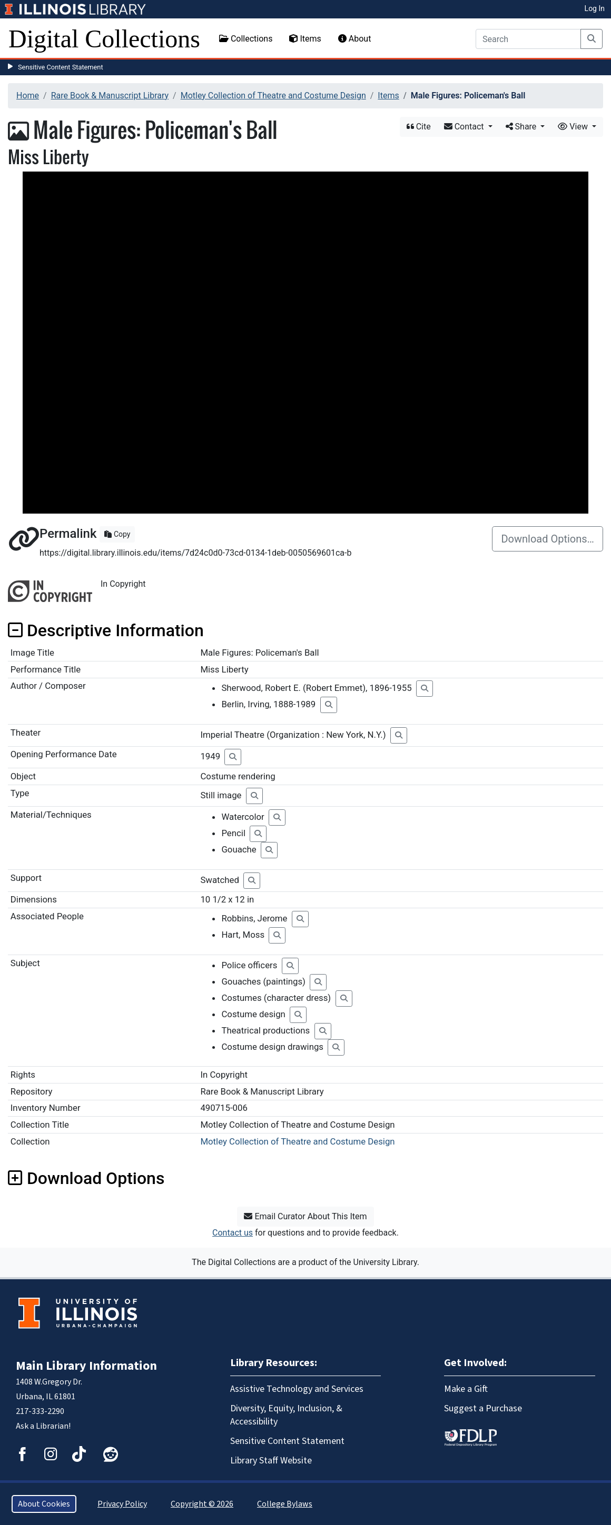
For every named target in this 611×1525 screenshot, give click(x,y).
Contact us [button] (232, 1233)
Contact (465, 127)
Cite (419, 127)
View (574, 127)
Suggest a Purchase (483, 1408)
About (354, 39)
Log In (595, 8)
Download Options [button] (86, 1178)
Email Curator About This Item (305, 1216)
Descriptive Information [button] (106, 630)
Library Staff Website (271, 1460)
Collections (246, 39)
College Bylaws (284, 1504)
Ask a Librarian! (43, 1426)
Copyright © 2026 (202, 1504)
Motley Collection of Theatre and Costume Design (273, 96)
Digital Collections (104, 39)
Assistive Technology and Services (296, 1389)
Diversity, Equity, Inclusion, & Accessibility (286, 1415)
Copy (117, 534)
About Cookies (44, 1504)
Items (305, 39)
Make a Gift (466, 1389)
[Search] (528, 39)
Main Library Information (86, 1366)
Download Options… (547, 539)
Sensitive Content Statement (60, 67)
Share (522, 127)
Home (27, 96)
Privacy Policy (122, 1504)
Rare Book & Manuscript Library (110, 96)
